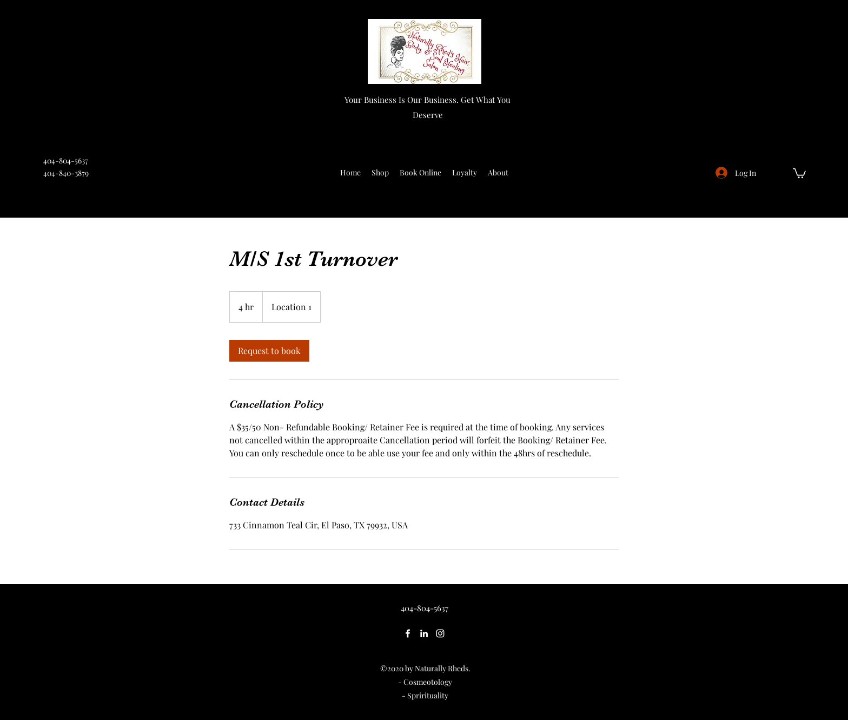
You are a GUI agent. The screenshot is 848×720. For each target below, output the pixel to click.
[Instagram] (440, 633)
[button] (799, 172)
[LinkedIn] (424, 633)
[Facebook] (407, 633)
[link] (269, 351)
